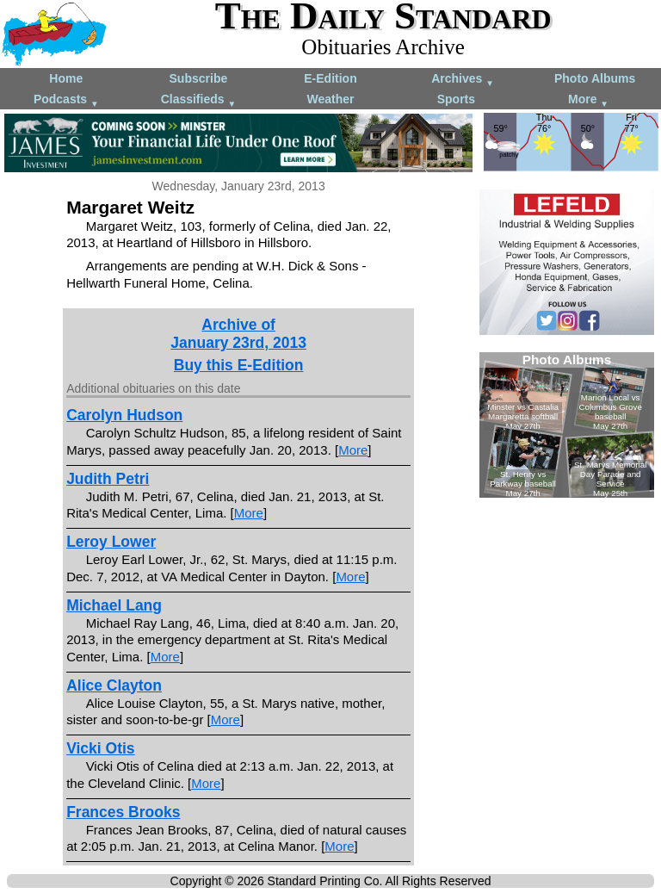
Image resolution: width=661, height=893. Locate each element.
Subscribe (199, 78)
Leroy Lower (111, 541)
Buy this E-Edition (239, 365)
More (588, 100)
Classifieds (199, 100)
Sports (456, 99)
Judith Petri (107, 478)
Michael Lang (114, 605)
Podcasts (66, 100)
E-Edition (330, 78)
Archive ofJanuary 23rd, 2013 (238, 333)
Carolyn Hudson (124, 415)
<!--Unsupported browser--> (566, 425)
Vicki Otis (100, 748)
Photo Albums (594, 78)
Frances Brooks (123, 812)
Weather (330, 99)
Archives (462, 79)
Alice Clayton (114, 685)
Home (66, 78)
